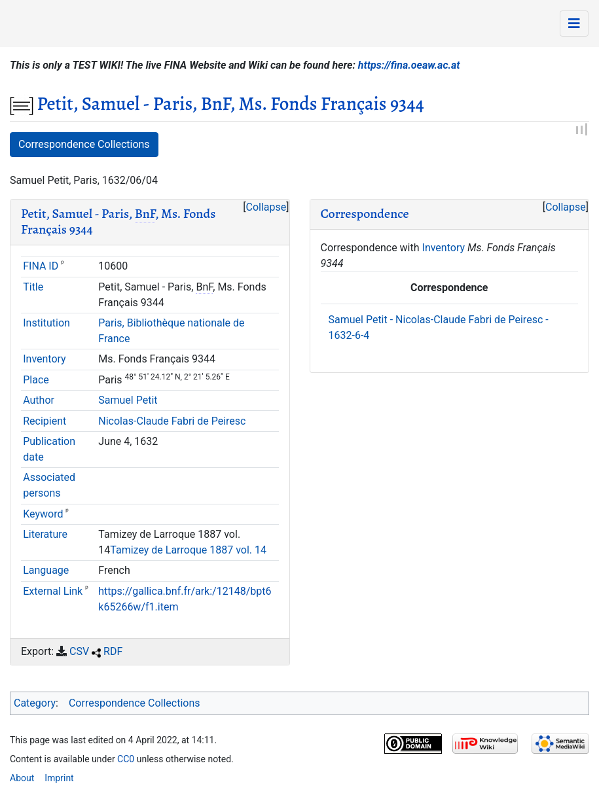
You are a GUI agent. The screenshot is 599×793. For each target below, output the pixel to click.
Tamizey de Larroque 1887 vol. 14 (188, 550)
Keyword (43, 514)
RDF (112, 651)
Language (46, 570)
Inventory (44, 359)
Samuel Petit (127, 400)
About (22, 778)
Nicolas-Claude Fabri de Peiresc (171, 421)
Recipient (44, 421)
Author (38, 400)
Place (36, 380)
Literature (45, 534)
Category (35, 703)
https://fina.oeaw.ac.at (409, 65)
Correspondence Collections (84, 144)
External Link (52, 591)
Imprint (59, 778)
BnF (145, 213)
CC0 (125, 759)
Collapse (266, 207)
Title (33, 287)
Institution (46, 323)
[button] (266, 207)
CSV (79, 651)
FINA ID (40, 266)
